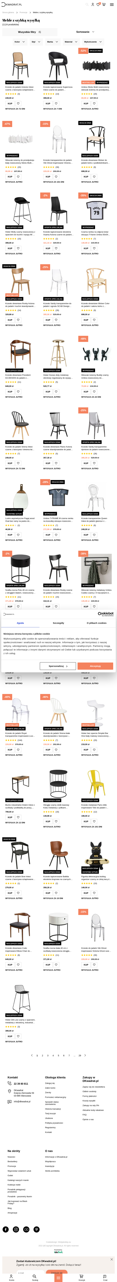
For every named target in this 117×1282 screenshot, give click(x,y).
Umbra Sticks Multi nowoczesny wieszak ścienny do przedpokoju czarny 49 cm (95, 88)
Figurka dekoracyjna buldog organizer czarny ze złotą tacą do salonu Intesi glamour (95, 878)
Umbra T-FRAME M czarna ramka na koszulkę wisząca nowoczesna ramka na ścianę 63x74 (58, 520)
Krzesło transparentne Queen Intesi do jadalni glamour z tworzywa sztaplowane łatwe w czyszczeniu (94, 520)
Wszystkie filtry (29, 32)
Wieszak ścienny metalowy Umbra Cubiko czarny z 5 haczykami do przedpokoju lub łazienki (96, 591)
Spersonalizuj (58, 666)
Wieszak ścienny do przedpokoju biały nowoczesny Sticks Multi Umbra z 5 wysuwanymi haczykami (19, 161)
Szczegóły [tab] (58, 623)
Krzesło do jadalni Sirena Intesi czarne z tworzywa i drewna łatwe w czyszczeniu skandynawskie (20, 448)
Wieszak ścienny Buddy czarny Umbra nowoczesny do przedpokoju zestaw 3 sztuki (95, 376)
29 (80, 1055)
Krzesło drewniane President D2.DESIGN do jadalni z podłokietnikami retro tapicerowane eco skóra (17, 376)
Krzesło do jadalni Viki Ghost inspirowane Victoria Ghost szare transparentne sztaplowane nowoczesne (95, 949)
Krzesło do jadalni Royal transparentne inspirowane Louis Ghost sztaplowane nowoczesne (19, 734)
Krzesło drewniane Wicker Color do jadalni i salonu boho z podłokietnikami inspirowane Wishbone (95, 305)
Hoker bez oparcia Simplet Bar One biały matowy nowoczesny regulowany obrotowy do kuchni (95, 734)
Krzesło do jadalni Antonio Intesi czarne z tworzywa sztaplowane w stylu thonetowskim (20, 88)
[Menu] (58, 1278)
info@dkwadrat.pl (22, 1101)
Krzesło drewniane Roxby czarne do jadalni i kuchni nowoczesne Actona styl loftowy (57, 591)
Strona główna (8, 12)
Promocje (23, 12)
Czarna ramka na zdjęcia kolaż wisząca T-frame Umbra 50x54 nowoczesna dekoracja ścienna (95, 233)
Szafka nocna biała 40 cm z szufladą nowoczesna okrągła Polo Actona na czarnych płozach (58, 949)
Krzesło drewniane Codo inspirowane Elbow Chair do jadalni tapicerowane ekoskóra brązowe (18, 949)
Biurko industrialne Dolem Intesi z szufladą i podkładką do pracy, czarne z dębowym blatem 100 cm (20, 806)
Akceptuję (95, 666)
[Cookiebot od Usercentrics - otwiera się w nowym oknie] (100, 614)
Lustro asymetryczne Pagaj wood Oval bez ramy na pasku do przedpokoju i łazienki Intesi (19, 520)
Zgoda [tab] (20, 623)
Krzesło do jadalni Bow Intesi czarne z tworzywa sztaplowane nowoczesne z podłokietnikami (19, 878)
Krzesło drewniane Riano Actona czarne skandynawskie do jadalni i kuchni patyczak (58, 448)
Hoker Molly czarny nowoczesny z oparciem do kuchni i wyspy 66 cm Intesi (20, 233)
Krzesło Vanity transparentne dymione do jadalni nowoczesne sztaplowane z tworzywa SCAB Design (95, 448)
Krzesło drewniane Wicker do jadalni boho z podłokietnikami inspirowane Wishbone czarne (94, 161)
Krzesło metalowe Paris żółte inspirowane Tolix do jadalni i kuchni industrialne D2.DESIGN (95, 806)
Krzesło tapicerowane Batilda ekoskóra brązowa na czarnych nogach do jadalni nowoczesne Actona (57, 878)
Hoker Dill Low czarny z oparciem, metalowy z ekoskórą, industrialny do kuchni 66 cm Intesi (20, 1021)
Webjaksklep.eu (64, 1242)
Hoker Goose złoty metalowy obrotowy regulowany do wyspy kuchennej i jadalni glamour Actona (57, 376)
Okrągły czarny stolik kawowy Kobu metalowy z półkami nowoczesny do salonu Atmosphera (56, 806)
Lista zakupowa (100, 3)
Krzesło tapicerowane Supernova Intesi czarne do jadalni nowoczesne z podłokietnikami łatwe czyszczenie (57, 88)
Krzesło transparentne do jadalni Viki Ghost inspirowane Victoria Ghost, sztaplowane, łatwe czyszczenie (57, 161)
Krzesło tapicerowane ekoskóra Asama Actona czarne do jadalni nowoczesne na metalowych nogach (57, 233)
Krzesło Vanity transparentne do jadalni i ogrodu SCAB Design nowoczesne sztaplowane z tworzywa (57, 305)
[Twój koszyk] (104, 4)
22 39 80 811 (21, 1083)
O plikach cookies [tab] (96, 623)
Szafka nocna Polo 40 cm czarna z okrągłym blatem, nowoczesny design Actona (19, 591)
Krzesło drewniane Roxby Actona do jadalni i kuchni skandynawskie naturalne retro (20, 305)
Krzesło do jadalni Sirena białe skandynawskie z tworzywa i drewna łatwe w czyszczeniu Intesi (58, 734)
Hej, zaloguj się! (93, 4)
